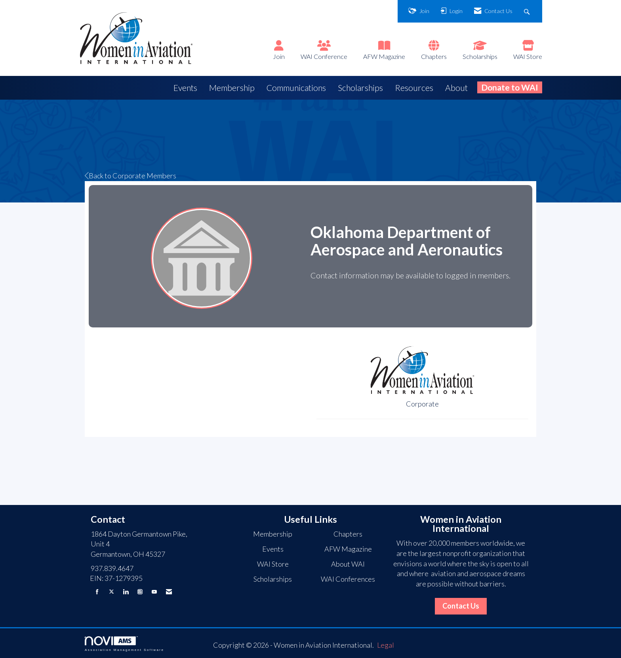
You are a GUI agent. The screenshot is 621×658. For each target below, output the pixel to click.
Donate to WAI (509, 87)
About (456, 88)
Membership (232, 88)
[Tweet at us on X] (111, 592)
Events (185, 88)
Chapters (434, 56)
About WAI (348, 564)
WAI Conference (324, 56)
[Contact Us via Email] (169, 592)
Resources (414, 88)
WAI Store (527, 56)
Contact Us (460, 605)
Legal (385, 645)
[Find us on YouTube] (154, 592)
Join (279, 56)
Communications (296, 88)
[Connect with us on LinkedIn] (125, 592)
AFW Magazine (384, 56)
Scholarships (480, 56)
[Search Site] (527, 11)
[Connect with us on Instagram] (140, 592)
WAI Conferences (348, 579)
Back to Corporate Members (130, 175)
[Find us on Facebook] (97, 592)
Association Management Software (124, 644)
